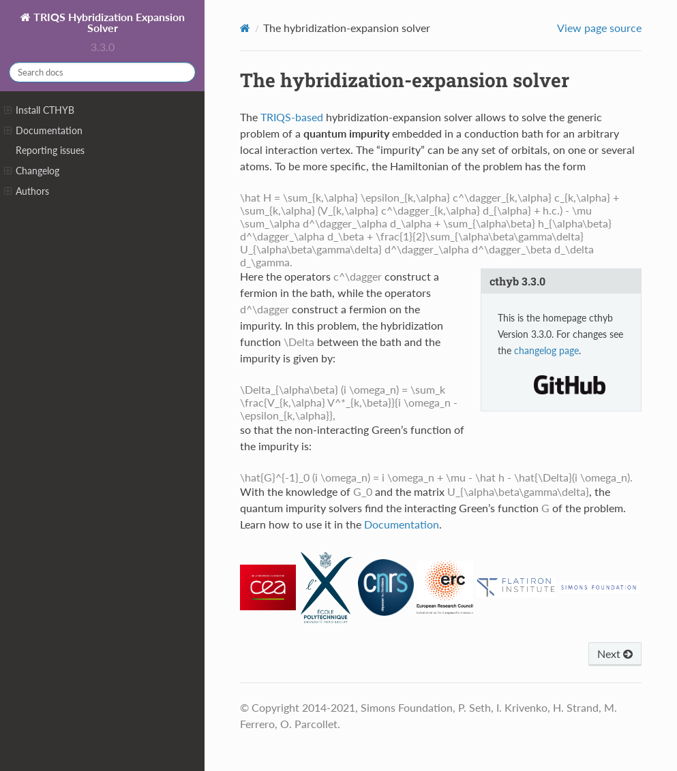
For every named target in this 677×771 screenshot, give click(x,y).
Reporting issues (50, 150)
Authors (26, 191)
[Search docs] (102, 72)
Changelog (31, 171)
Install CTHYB (39, 110)
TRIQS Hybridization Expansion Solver (108, 22)
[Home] (245, 27)
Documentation (43, 131)
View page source (599, 27)
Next (615, 653)
